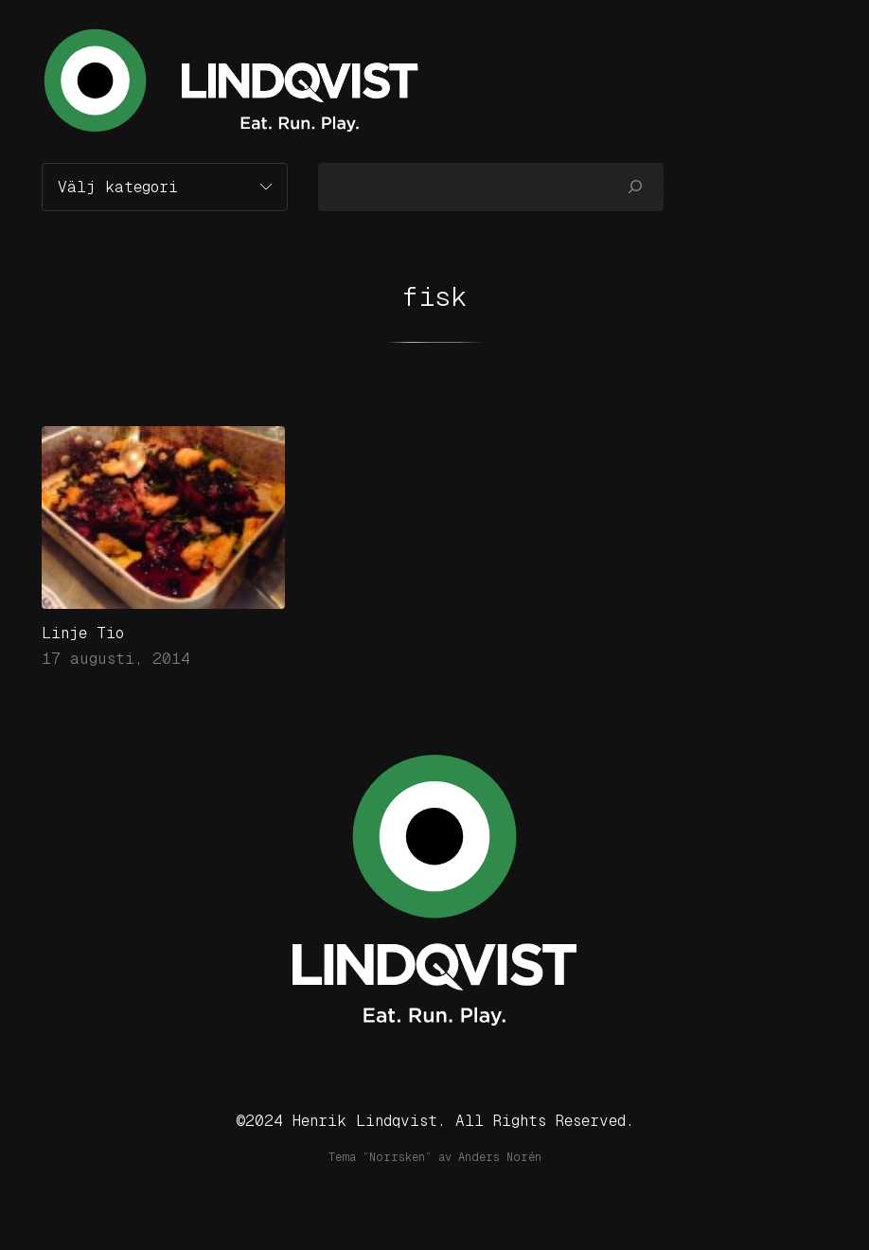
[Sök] (635, 186)
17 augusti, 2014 (116, 659)
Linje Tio (83, 633)
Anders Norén (499, 1157)
